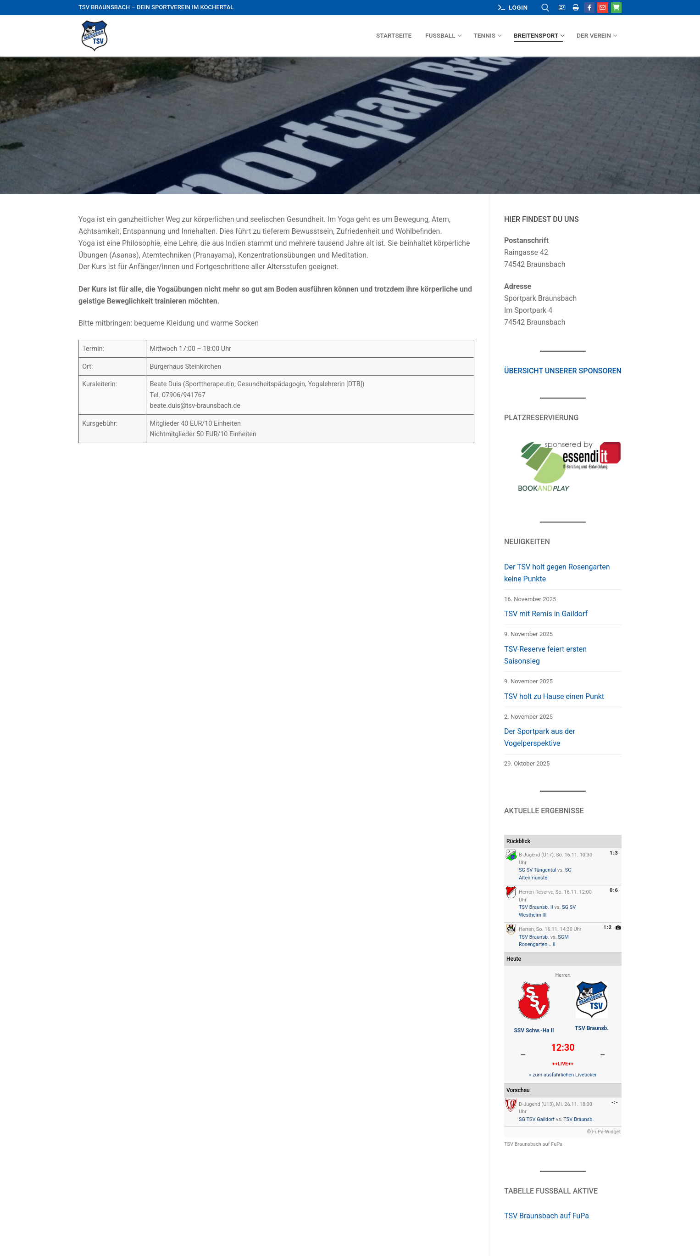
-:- (614, 1102)
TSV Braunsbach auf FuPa (533, 1144)
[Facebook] (589, 7)
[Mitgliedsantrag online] (562, 7)
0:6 (614, 890)
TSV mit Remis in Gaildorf (546, 613)
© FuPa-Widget (604, 1132)
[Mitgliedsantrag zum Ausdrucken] (576, 7)
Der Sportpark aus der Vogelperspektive (539, 737)
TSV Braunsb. (534, 937)
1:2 (607, 927)
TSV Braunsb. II (536, 907)
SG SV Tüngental (537, 870)
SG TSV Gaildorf (537, 1119)
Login (513, 7)
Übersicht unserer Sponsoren (563, 370)
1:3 (614, 853)
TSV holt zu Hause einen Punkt (554, 696)
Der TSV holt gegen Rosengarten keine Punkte (557, 573)
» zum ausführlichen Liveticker (563, 1075)
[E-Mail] (602, 7)
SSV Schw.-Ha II (534, 1030)
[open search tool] (545, 8)
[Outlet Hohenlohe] (616, 7)
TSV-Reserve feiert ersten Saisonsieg (545, 655)
